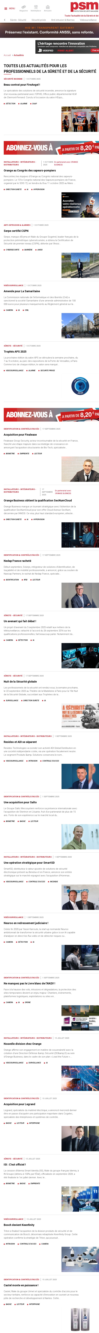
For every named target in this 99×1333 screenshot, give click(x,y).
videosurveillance (14, 370)
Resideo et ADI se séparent (20, 742)
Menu (9, 8)
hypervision (38, 189)
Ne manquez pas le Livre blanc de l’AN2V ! (29, 983)
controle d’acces (50, 761)
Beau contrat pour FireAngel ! (22, 84)
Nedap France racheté (17, 560)
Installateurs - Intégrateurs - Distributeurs (28, 736)
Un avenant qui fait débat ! (20, 621)
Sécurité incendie (13, 79)
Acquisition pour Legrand (19, 1104)
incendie (54, 882)
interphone (34, 1123)
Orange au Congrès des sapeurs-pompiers (30, 170)
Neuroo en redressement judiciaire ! (26, 923)
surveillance (12, 700)
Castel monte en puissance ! (21, 1285)
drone (28, 1002)
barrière (28, 250)
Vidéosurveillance (88, 20)
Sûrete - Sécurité (18, 20)
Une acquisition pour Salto (20, 802)
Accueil (7, 55)
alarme (23, 104)
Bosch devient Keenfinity (19, 1224)
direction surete (14, 189)
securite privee (47, 370)
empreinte (24, 454)
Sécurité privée (39, 20)
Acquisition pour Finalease (20, 434)
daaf (34, 104)
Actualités (19, 55)
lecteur (38, 454)
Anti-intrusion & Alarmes (63, 20)
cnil (27, 310)
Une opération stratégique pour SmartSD (29, 862)
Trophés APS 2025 (15, 351)
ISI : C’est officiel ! (15, 1164)
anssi (40, 250)
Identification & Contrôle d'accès (21, 429)
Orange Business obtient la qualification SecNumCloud (38, 500)
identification (12, 580)
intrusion (32, 761)
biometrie (10, 454)
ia (27, 189)
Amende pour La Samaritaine (22, 291)
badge (23, 821)
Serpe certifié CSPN (16, 230)
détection (10, 104)
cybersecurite (12, 250)
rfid (25, 580)
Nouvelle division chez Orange (22, 1043)
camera (9, 310)
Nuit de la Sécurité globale (20, 681)
